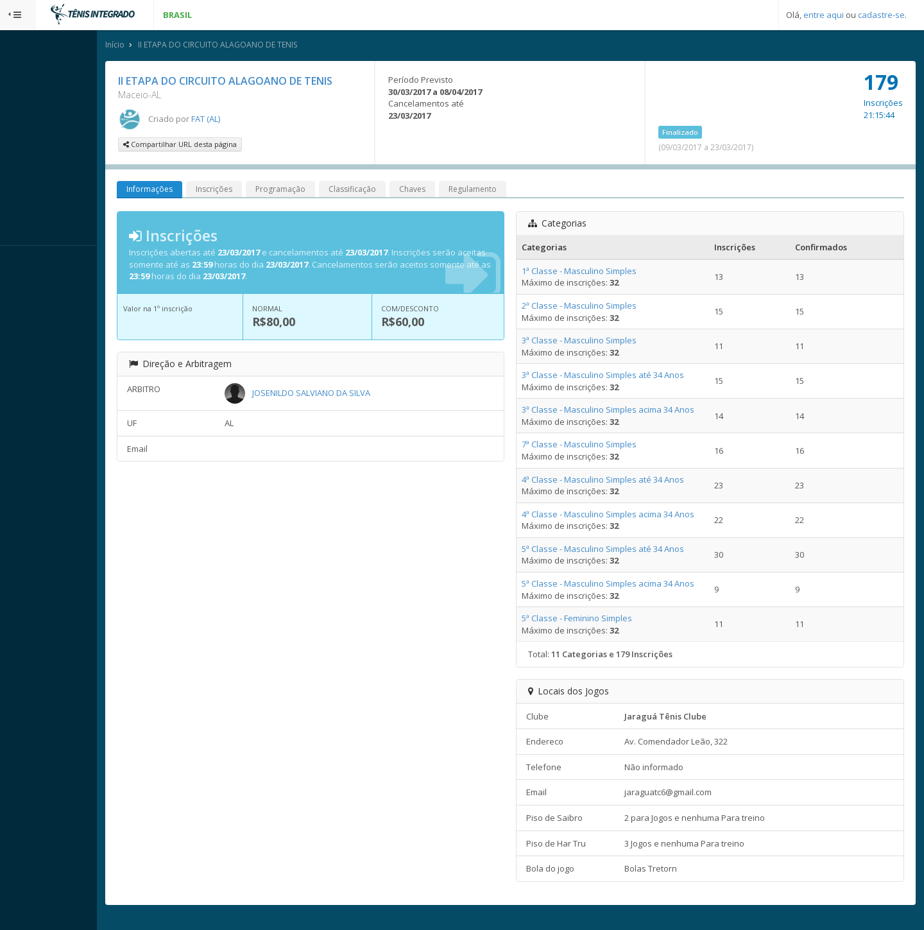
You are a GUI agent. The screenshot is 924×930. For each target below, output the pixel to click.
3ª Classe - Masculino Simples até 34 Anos (632, 377)
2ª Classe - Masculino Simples (608, 308)
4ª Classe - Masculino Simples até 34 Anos (632, 481)
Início (175, 47)
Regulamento (533, 191)
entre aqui (823, 15)
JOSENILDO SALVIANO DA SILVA (364, 394)
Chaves (472, 191)
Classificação (412, 191)
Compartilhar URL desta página (240, 146)
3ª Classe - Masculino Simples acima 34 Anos (637, 412)
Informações (210, 191)
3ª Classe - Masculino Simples (608, 343)
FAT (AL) (266, 120)
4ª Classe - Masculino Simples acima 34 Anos (637, 516)
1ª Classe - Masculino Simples (608, 273)
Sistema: (23, 262)
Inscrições (274, 191)
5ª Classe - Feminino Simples (606, 620)
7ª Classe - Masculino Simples (608, 446)
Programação (341, 191)
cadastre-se (881, 15)
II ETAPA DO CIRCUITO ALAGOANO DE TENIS (277, 47)
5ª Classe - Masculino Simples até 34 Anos (632, 551)
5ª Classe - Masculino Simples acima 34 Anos (637, 586)
